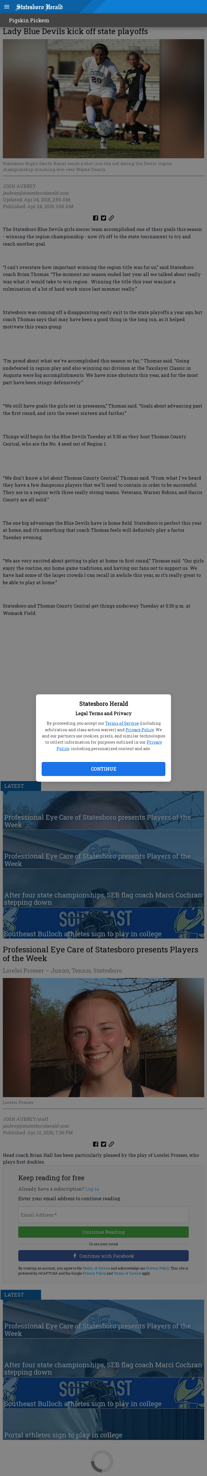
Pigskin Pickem (29, 20)
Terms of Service (122, 723)
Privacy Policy (139, 729)
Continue (103, 769)
